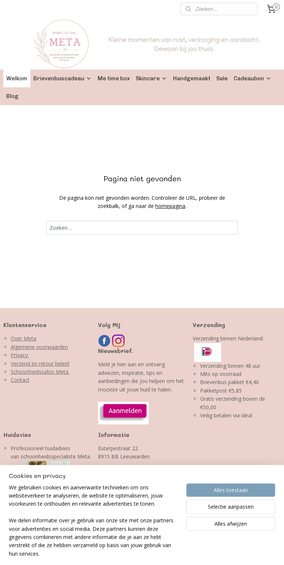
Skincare (151, 78)
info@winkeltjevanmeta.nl (128, 489)
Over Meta (23, 338)
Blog (12, 96)
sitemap (138, 551)
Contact (20, 379)
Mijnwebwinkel (246, 551)
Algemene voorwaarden (39, 346)
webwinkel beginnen (182, 551)
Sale (222, 78)
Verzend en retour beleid (40, 363)
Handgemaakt (191, 78)
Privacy (20, 355)
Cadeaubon (252, 78)
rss (153, 551)
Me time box (114, 78)
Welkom (16, 78)
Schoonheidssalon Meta (40, 371)
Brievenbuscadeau (62, 78)
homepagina (170, 205)
